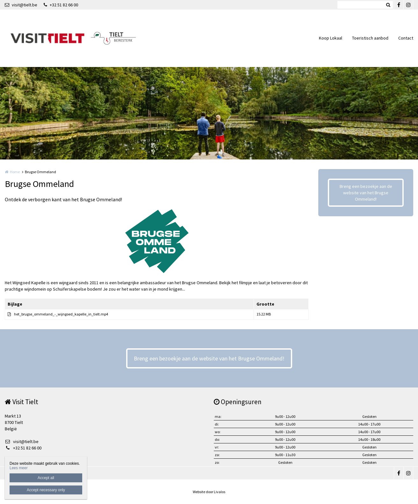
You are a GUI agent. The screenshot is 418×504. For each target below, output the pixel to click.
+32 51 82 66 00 (61, 5)
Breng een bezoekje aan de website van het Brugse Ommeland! (366, 192)
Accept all (46, 478)
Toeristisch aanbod (370, 38)
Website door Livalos (209, 491)
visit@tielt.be (21, 5)
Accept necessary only (46, 490)
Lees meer (19, 468)
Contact (405, 38)
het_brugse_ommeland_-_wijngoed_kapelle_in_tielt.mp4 (61, 314)
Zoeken (388, 5)
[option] (157, 241)
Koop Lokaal (330, 38)
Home (15, 171)
